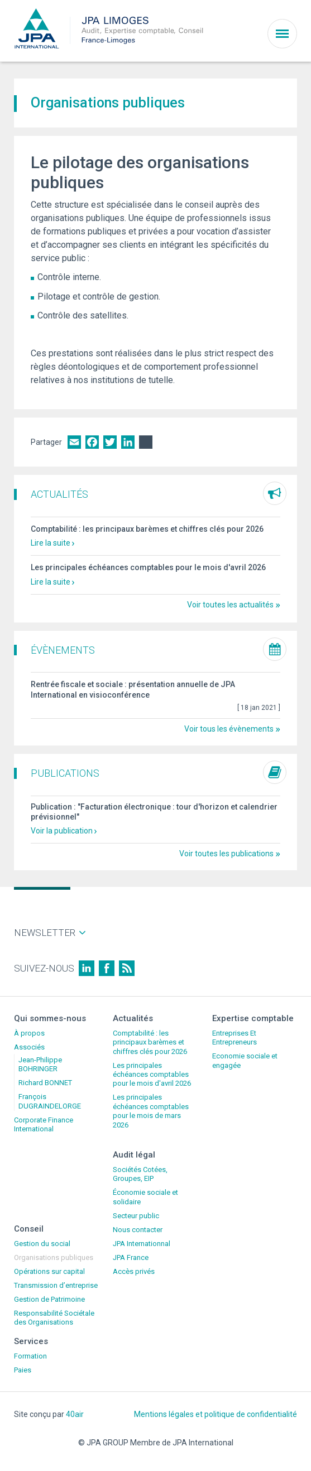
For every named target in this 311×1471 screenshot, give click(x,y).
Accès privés (134, 1271)
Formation (30, 1356)
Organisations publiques (53, 1257)
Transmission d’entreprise (56, 1285)
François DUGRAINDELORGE (49, 1101)
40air (75, 1414)
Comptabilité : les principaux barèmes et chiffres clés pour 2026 (147, 528)
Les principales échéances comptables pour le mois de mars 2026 (151, 1111)
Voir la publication (62, 830)
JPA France (131, 1257)
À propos (29, 1033)
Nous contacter (137, 1229)
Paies (22, 1370)
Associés (29, 1047)
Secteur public (136, 1216)
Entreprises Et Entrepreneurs (234, 1037)
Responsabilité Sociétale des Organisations (54, 1317)
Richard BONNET (45, 1082)
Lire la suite (50, 542)
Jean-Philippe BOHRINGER (40, 1064)
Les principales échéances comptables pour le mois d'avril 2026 (148, 567)
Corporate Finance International (43, 1124)
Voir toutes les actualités (230, 604)
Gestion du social (42, 1243)
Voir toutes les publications (226, 853)
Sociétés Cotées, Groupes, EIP (140, 1174)
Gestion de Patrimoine (49, 1299)
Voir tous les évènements (229, 728)
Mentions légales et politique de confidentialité (215, 1414)
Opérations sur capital (49, 1271)
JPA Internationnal (141, 1243)
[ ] (258, 708)
